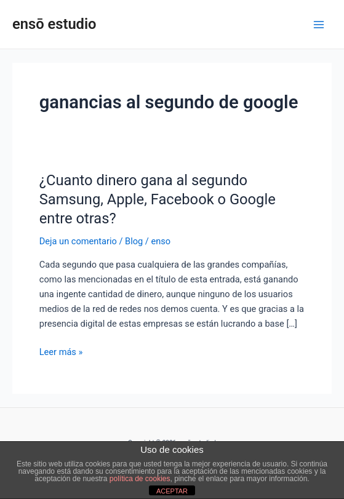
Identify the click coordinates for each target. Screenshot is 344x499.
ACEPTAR (172, 491)
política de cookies (140, 478)
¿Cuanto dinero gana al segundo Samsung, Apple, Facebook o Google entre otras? (157, 199)
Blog (134, 241)
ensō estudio (54, 24)
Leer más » (61, 351)
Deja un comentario (78, 241)
